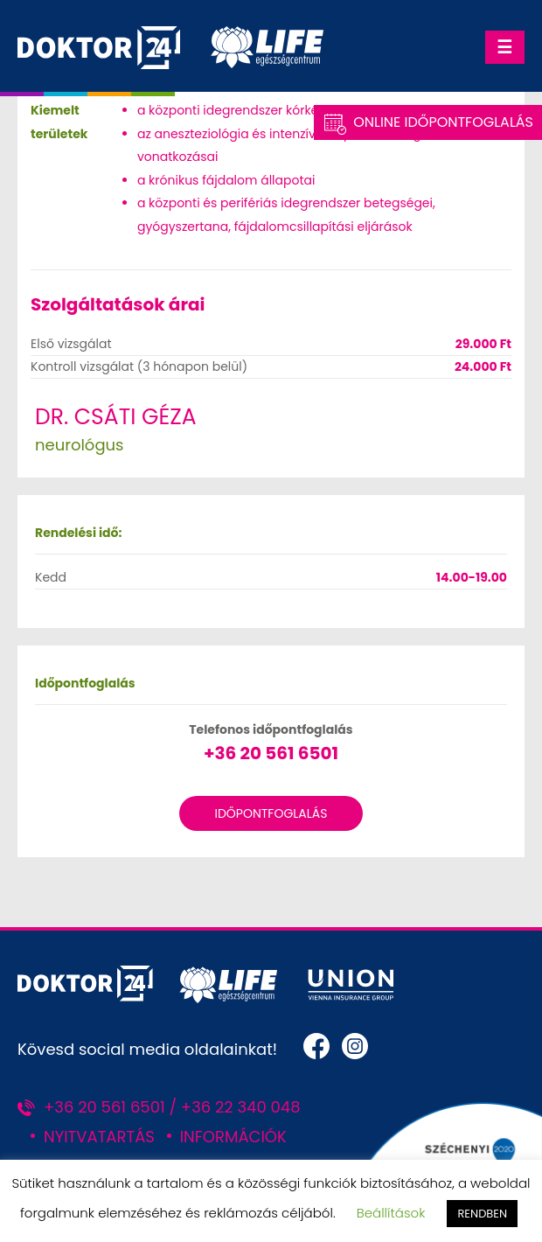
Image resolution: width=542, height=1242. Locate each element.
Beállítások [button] (391, 1213)
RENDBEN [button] (482, 1213)
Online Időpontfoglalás (443, 122)
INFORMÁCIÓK (233, 1137)
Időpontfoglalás (270, 813)
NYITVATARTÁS (99, 1137)
